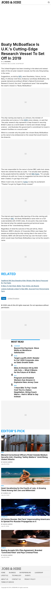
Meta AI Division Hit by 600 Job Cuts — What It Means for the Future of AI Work (26, 370)
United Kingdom (13, 298)
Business (3, 548)
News (15, 385)
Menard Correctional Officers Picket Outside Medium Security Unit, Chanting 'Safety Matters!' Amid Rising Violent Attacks (24, 457)
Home (3, 572)
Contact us (16, 579)
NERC (26, 120)
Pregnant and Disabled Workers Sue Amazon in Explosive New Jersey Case (26, 380)
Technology (4, 517)
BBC (12, 219)
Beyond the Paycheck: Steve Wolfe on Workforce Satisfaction (26, 350)
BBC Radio (35, 174)
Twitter (25, 182)
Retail (15, 356)
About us (4, 579)
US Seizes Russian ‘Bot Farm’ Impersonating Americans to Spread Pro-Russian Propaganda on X (25, 520)
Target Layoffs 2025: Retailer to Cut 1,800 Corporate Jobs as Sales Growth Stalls (26, 360)
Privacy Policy (29, 579)
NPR (20, 76)
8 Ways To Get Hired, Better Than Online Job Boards (20, 286)
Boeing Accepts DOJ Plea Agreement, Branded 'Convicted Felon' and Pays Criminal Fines (21, 551)
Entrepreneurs (25, 572)
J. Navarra (7, 61)
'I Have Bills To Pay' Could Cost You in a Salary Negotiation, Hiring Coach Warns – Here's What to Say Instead (26, 392)
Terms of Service (7, 582)
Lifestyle (4, 575)
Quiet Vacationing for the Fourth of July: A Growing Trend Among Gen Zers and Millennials (23, 489)
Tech (15, 365)
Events (27, 575)
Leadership (17, 346)
